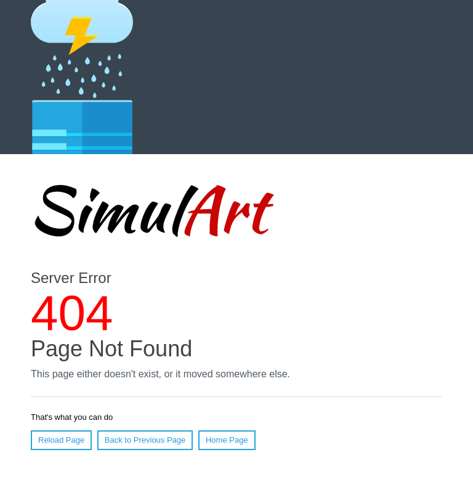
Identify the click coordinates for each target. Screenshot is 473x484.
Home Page (227, 440)
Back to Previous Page (145, 440)
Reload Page (61, 440)
